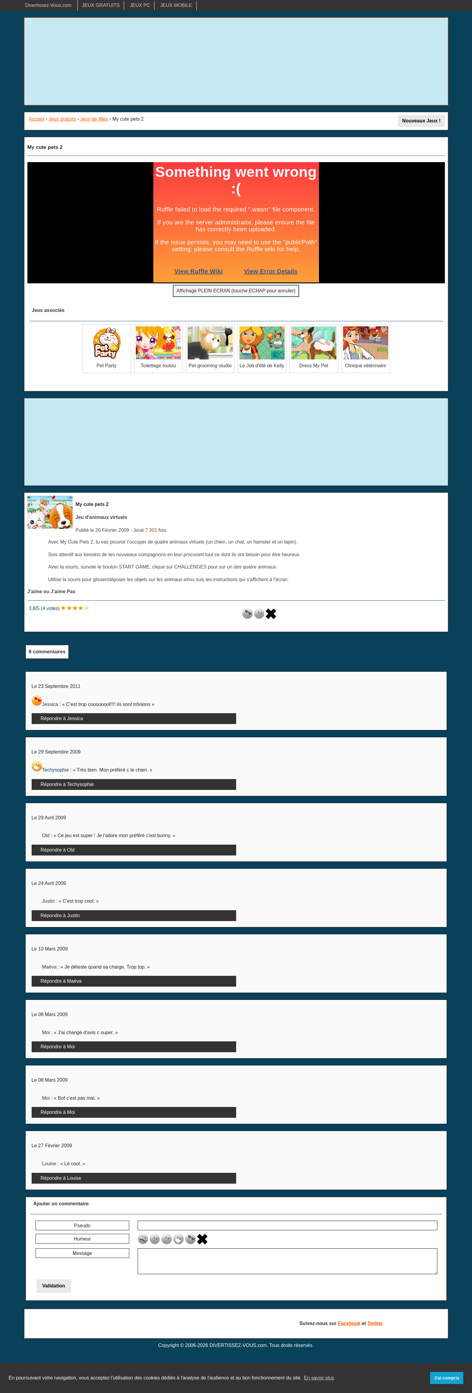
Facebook (349, 1323)
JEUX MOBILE (176, 5)
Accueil (37, 119)
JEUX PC (140, 5)
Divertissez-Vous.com (48, 5)
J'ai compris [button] (446, 1378)
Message (82, 1253)
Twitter (375, 1323)
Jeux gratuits (62, 119)
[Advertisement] (236, 61)
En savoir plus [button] (319, 1377)
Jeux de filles (94, 119)
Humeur (82, 1238)
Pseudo (82, 1225)
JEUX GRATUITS (101, 5)
